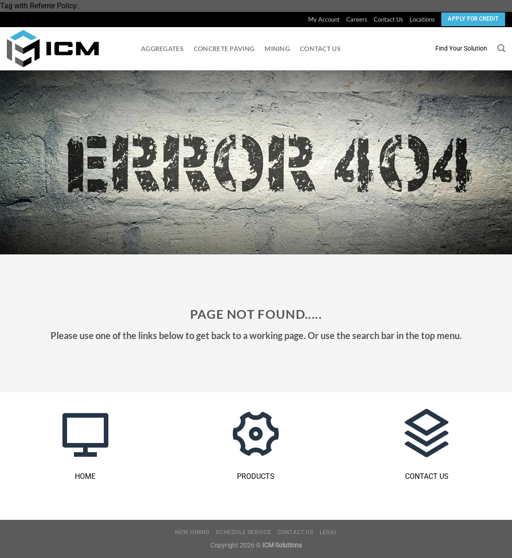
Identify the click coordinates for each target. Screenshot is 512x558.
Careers (356, 19)
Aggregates (162, 48)
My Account (324, 19)
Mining (277, 48)
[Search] (501, 48)
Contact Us (388, 19)
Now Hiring (192, 532)
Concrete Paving (224, 48)
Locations (422, 19)
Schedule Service (243, 532)
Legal (328, 532)
